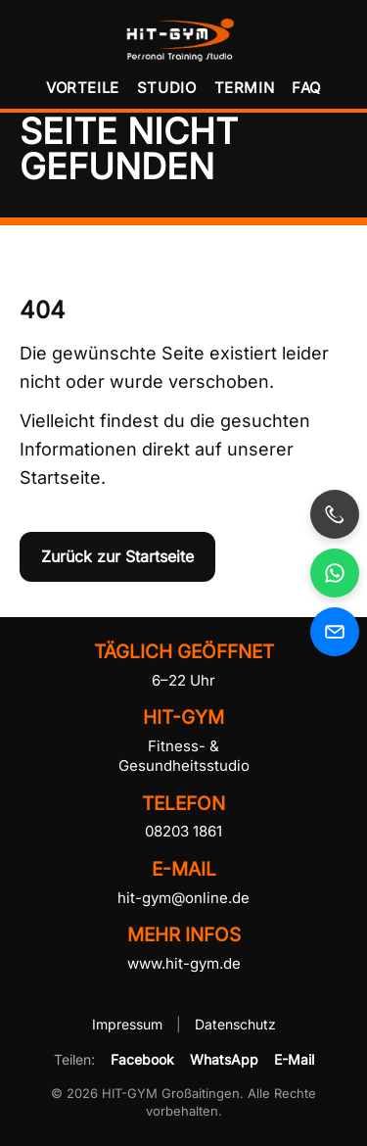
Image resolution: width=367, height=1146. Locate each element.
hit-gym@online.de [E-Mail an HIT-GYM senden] (183, 897)
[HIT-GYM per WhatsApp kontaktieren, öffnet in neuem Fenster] (334, 573)
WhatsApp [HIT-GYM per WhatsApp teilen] (224, 1059)
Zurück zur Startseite (117, 556)
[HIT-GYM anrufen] (334, 514)
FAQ (306, 87)
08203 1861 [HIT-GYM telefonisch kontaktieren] (183, 831)
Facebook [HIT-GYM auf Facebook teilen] (142, 1059)
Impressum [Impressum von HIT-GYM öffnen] (129, 1024)
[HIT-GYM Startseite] (184, 39)
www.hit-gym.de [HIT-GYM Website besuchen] (184, 963)
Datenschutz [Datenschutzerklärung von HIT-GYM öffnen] (235, 1024)
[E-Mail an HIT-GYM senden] (334, 631)
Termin (244, 87)
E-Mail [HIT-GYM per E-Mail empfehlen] (294, 1059)
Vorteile (82, 87)
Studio (167, 87)
